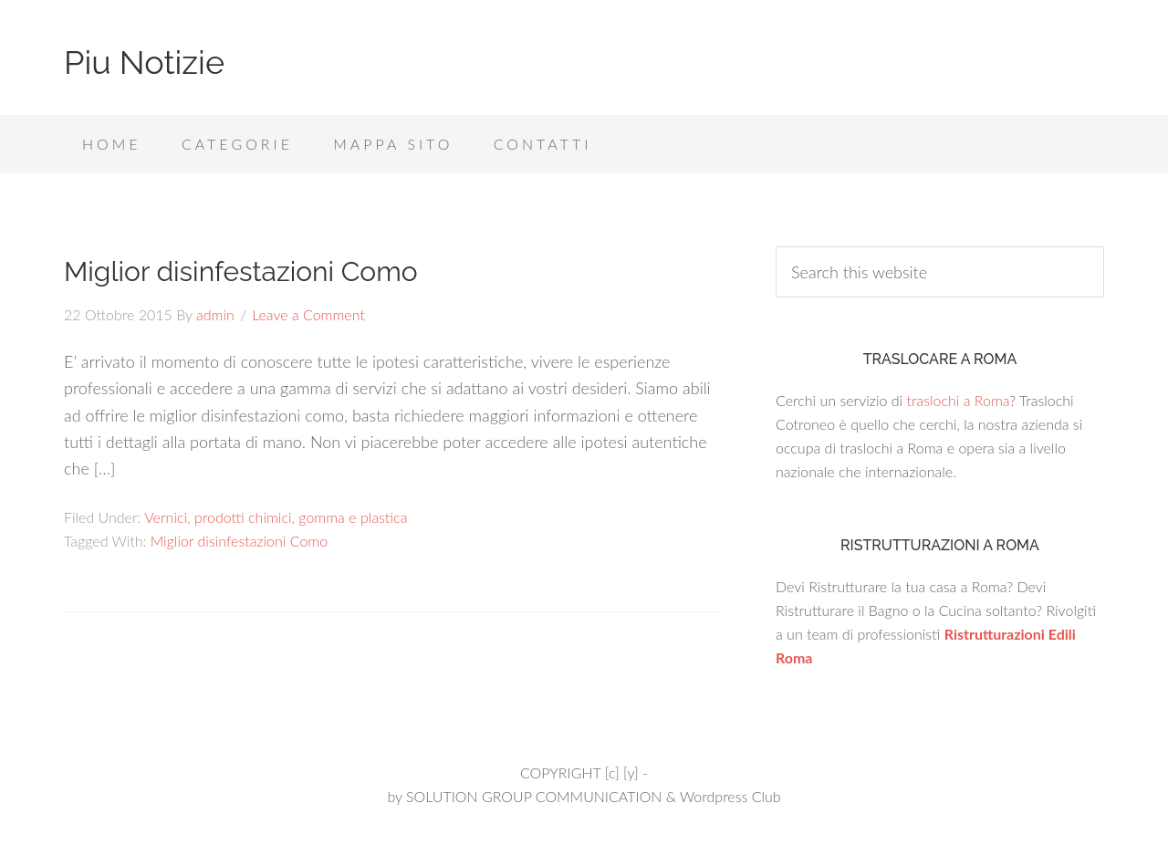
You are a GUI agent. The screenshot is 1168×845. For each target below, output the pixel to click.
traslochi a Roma (957, 400)
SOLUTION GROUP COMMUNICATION (534, 796)
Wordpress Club (730, 796)
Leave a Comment (308, 314)
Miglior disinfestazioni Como (241, 271)
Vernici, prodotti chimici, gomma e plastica (275, 517)
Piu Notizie (144, 62)
